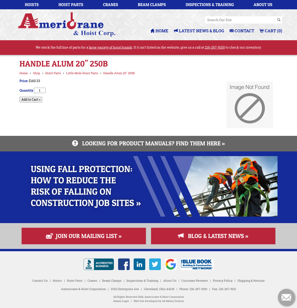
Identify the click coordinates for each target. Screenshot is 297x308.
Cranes (110, 4)
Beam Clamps (152, 4)
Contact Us (40, 280)
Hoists (32, 4)
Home (159, 30)
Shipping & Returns (251, 280)
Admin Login (121, 301)
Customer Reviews (194, 280)
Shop (36, 73)
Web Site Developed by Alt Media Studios (159, 301)
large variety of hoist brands (110, 47)
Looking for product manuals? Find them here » (148, 143)
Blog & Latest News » (213, 235)
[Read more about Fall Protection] (148, 215)
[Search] (279, 20)
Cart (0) (271, 30)
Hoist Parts (70, 4)
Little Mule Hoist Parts (82, 73)
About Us (263, 4)
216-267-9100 (215, 47)
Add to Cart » (30, 99)
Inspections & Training (210, 4)
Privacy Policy (222, 280)
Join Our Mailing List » (84, 235)
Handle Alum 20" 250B (119, 73)
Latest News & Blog (199, 30)
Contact (241, 30)
